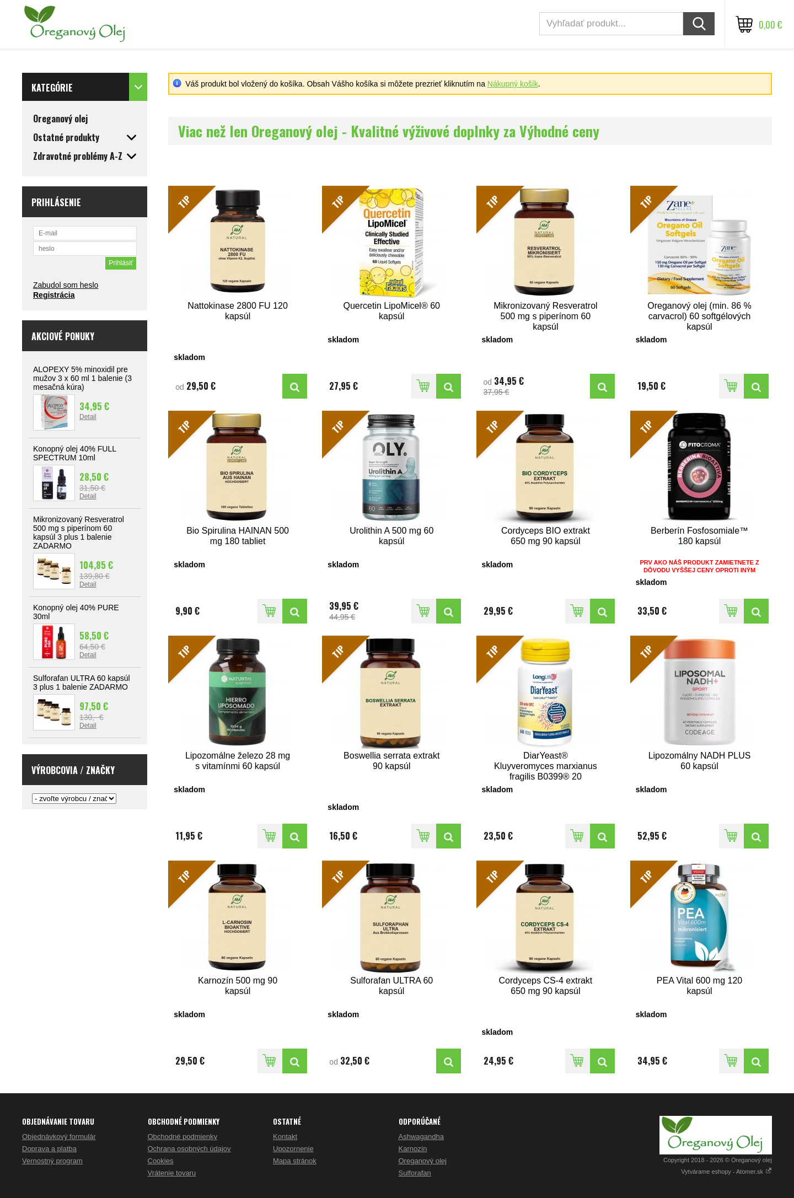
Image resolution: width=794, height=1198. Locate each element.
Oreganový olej (423, 1161)
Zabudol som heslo (65, 285)
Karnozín (413, 1149)
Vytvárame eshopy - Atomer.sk (726, 1171)
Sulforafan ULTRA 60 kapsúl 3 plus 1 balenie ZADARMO (81, 682)
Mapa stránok (294, 1161)
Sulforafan (415, 1173)
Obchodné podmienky (182, 1136)
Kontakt (285, 1136)
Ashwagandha (421, 1136)
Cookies (161, 1161)
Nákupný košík (512, 83)
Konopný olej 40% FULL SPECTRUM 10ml (74, 453)
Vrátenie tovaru (172, 1173)
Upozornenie (293, 1149)
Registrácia (53, 295)
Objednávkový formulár (59, 1136)
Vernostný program (52, 1161)
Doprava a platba (49, 1149)
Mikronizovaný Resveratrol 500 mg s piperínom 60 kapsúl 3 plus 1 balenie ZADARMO (78, 532)
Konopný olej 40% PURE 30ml (76, 612)
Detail (87, 417)
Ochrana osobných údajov (189, 1149)
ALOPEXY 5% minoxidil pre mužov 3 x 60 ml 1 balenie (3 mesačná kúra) (82, 378)
